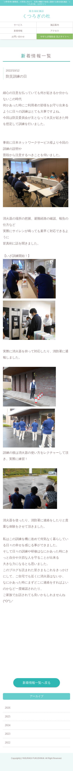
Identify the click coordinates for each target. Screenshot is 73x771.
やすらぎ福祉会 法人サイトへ (54, 36)
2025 (7, 716)
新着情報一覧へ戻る (37, 682)
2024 (7, 725)
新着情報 (18, 31)
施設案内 (54, 25)
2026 (7, 707)
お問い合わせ (18, 36)
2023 (7, 733)
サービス (18, 25)
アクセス (54, 31)
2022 (7, 742)
